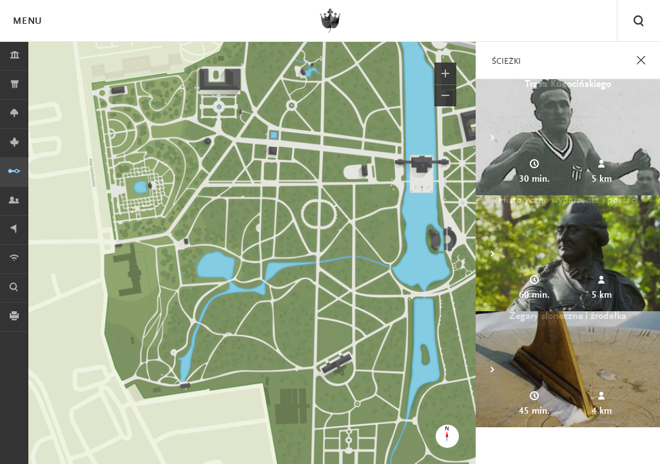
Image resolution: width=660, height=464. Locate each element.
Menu (27, 21)
